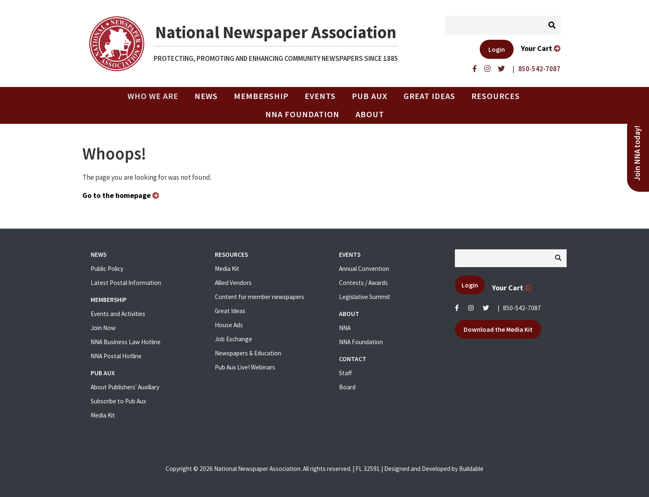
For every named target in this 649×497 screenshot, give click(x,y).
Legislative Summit (364, 297)
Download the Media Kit (498, 329)
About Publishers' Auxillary (125, 387)
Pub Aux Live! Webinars (245, 367)
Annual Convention (364, 269)
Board (347, 387)
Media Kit (103, 415)
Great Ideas (429, 96)
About (370, 114)
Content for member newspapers (259, 297)
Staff (345, 373)
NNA (345, 328)
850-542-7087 (522, 308)
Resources (495, 96)
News (206, 96)
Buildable (471, 469)
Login (496, 49)
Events (320, 96)
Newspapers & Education (248, 353)
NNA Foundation (302, 114)
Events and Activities (118, 314)
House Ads (229, 325)
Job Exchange (233, 339)
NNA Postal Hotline (116, 356)
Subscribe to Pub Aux (118, 401)
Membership (261, 96)
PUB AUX (369, 96)
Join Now (103, 328)
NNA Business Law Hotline (126, 342)
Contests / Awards (363, 283)
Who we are (156, 95)
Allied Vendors (233, 283)
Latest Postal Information (126, 283)
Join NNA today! (637, 153)
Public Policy (107, 269)
